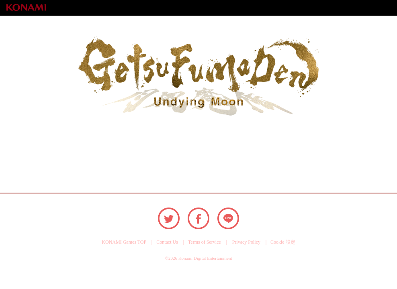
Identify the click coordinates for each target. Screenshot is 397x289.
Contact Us (167, 242)
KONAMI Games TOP (124, 242)
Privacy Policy (246, 242)
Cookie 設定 (282, 242)
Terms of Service (204, 242)
